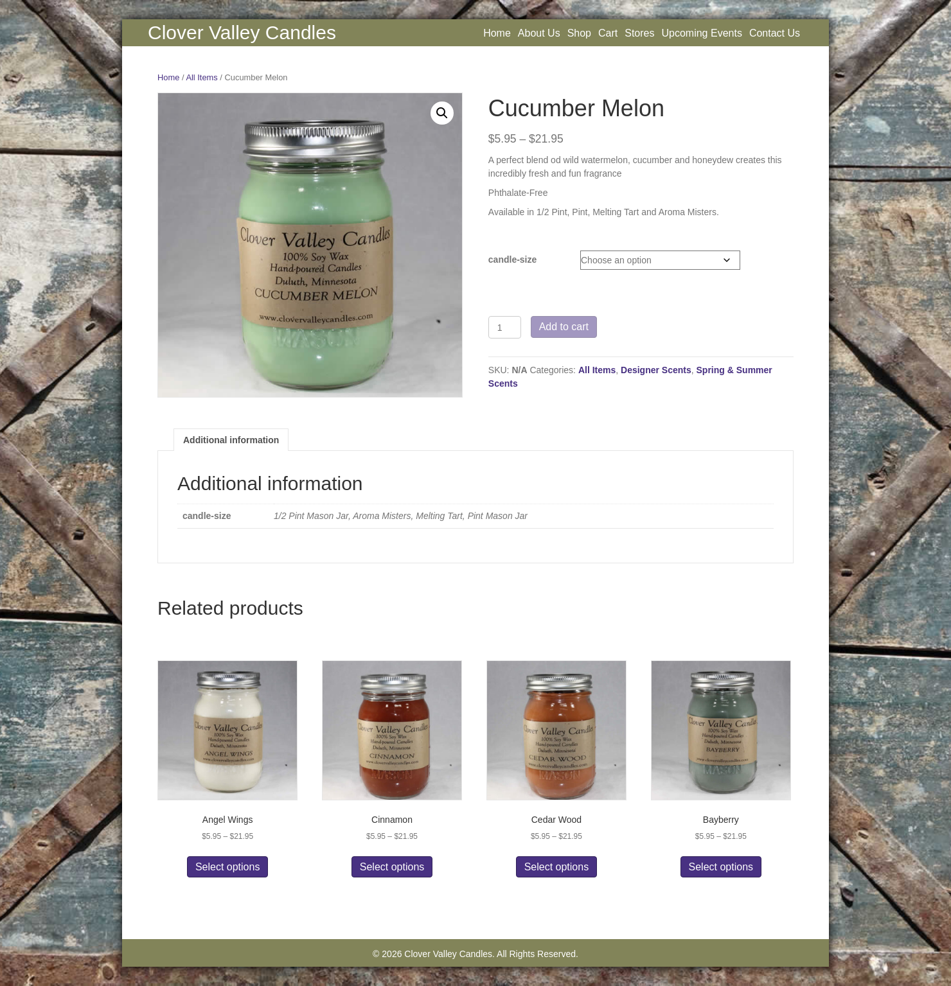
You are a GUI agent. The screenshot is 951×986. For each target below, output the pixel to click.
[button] (442, 113)
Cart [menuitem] (608, 33)
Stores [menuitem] (639, 33)
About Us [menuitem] (539, 33)
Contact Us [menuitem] (774, 33)
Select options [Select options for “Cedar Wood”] (556, 866)
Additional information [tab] (231, 440)
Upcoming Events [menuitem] (701, 33)
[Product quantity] (504, 327)
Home (168, 77)
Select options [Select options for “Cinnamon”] (392, 866)
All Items (201, 77)
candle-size (512, 259)
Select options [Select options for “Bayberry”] (721, 866)
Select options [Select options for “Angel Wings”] (227, 866)
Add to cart (564, 326)
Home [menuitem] (497, 33)
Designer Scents (656, 370)
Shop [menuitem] (579, 33)
